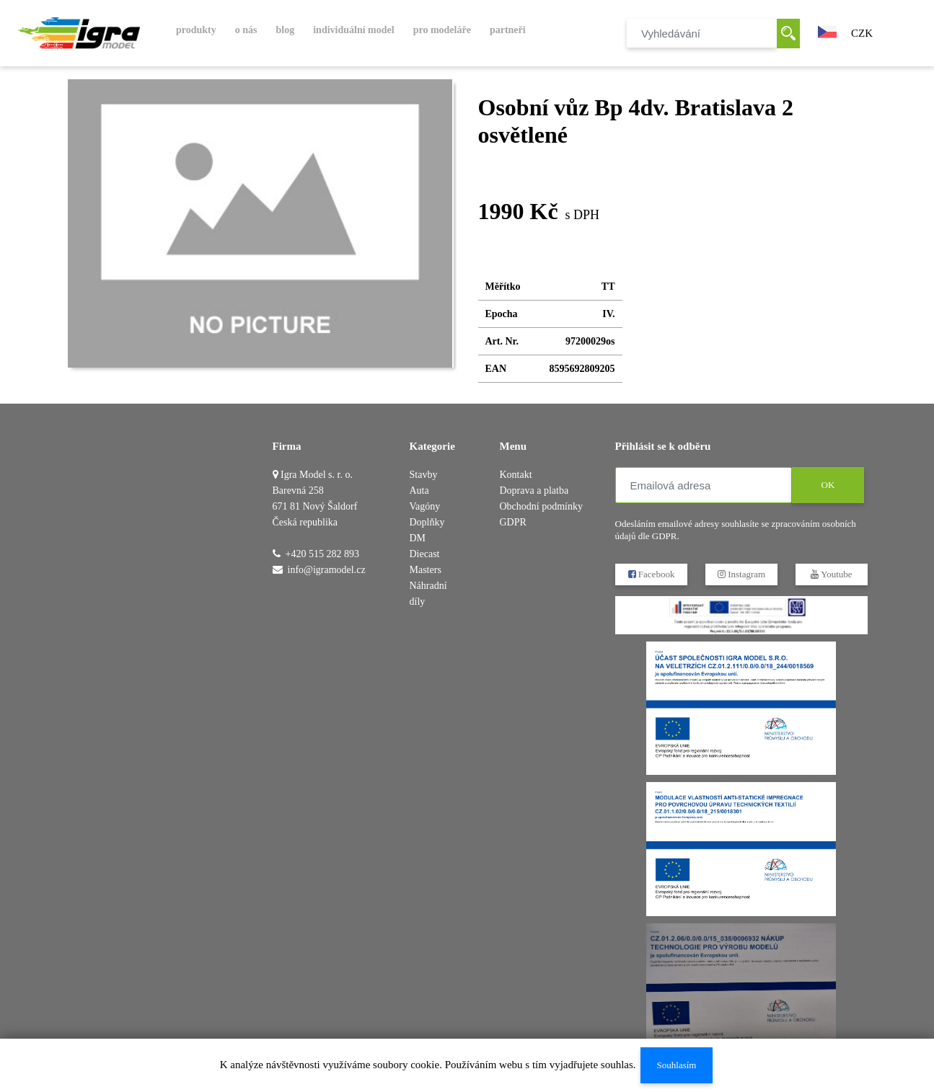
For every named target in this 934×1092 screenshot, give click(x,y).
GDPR (513, 522)
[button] (827, 30)
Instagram (741, 574)
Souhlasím (676, 1065)
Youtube (831, 574)
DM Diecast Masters (425, 554)
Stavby (424, 474)
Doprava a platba (534, 490)
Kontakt (516, 474)
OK (827, 484)
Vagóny (425, 506)
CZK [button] (862, 33)
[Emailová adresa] (703, 485)
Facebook (650, 574)
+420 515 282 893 (322, 554)
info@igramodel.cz (327, 569)
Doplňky (427, 522)
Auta (419, 490)
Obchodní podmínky (541, 506)
